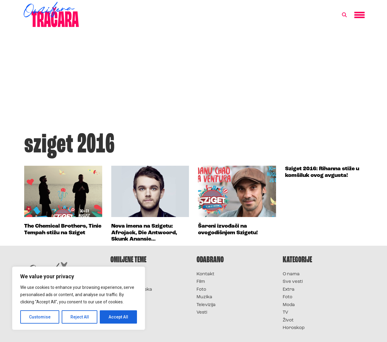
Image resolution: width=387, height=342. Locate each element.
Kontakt (205, 274)
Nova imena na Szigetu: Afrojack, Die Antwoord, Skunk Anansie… (144, 232)
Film (201, 282)
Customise (39, 317)
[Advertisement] (193, 82)
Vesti (202, 312)
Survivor (120, 274)
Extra (288, 289)
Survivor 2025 (126, 282)
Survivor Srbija (127, 297)
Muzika (204, 297)
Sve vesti (293, 282)
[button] (344, 15)
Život (288, 320)
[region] (78, 298)
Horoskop (294, 328)
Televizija (206, 305)
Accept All (118, 317)
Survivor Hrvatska (131, 289)
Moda (289, 305)
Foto (201, 289)
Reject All (79, 317)
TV (285, 312)
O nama (291, 274)
